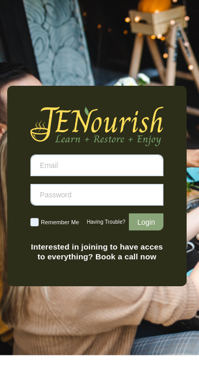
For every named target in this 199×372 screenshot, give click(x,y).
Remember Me (60, 222)
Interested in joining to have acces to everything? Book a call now (97, 251)
